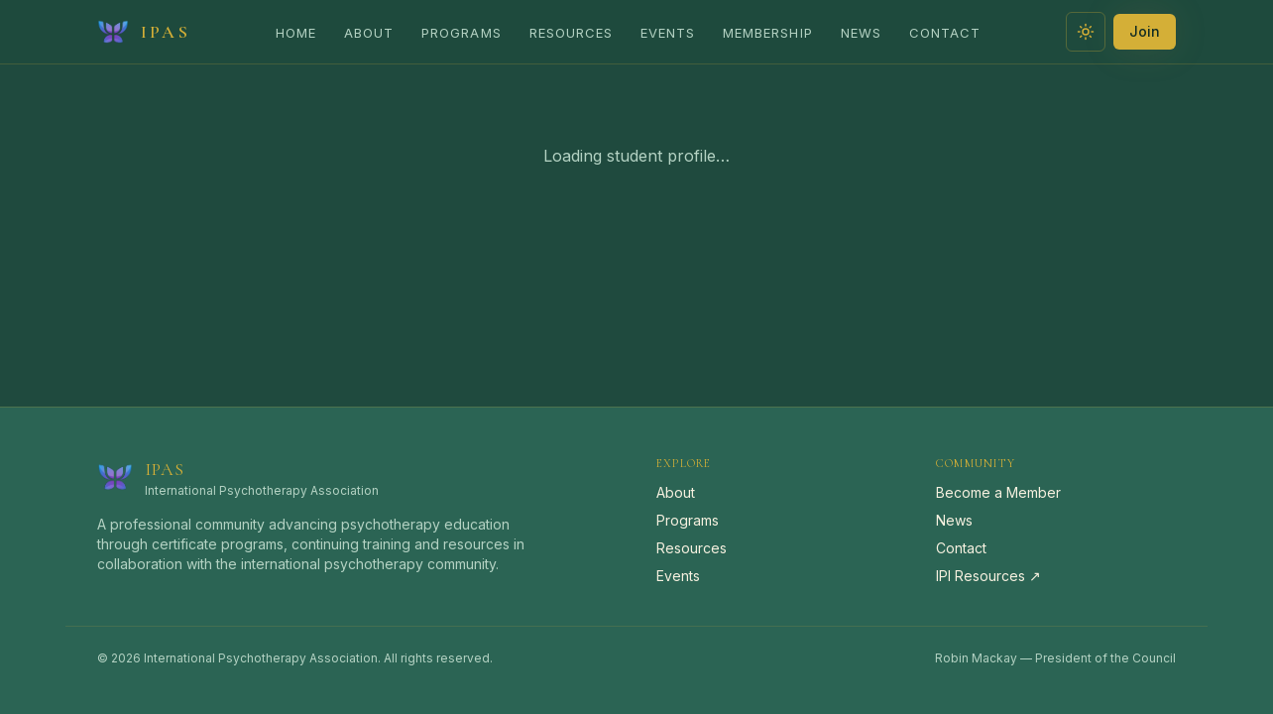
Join (1144, 31)
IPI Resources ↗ (988, 575)
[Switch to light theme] (1085, 32)
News (861, 33)
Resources (571, 33)
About (369, 33)
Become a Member (998, 492)
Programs (461, 33)
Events (667, 33)
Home (296, 33)
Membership (767, 33)
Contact (945, 33)
